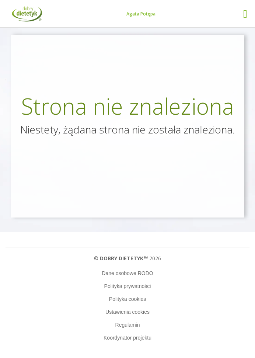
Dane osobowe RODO (127, 273)
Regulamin (127, 325)
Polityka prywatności (127, 286)
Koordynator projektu (127, 338)
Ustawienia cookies (127, 312)
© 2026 (127, 258)
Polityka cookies (127, 299)
